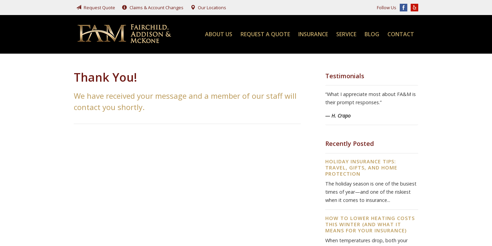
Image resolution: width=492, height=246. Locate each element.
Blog (372, 34)
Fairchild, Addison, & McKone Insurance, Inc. (125, 34)
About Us (218, 34)
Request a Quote (265, 34)
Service (346, 34)
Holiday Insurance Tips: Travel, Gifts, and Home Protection (361, 167)
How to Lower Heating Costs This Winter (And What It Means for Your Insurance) (370, 224)
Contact (400, 34)
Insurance (313, 34)
